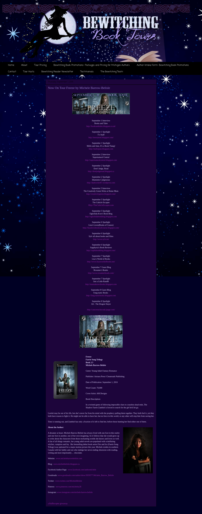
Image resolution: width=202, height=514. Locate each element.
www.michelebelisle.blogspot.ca (66, 464)
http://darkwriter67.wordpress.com (101, 183)
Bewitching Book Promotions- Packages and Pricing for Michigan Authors (92, 65)
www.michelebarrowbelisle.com (69, 458)
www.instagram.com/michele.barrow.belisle (74, 492)
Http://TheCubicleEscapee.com (101, 205)
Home (11, 65)
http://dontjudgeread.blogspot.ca (101, 171)
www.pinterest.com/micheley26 (68, 487)
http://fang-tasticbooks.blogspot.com (101, 295)
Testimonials (87, 71)
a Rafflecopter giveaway (58, 503)
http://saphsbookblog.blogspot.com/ (101, 250)
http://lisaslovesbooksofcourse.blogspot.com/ (101, 228)
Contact (12, 71)
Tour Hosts (28, 71)
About (24, 65)
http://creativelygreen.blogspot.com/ (101, 194)
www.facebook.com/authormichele (82, 470)
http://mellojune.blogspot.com (101, 149)
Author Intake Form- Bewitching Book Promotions (163, 65)
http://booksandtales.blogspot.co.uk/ (101, 126)
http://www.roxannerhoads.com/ (101, 273)
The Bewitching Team (112, 71)
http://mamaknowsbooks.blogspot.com (101, 284)
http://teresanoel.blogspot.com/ (100, 137)
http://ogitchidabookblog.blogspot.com (101, 217)
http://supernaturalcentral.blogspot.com (101, 160)
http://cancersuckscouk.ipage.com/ (101, 310)
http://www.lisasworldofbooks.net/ (101, 262)
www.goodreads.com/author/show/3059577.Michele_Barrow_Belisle (86, 475)
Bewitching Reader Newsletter (57, 71)
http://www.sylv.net (101, 239)
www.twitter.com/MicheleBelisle (68, 481)
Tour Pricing (40, 65)
